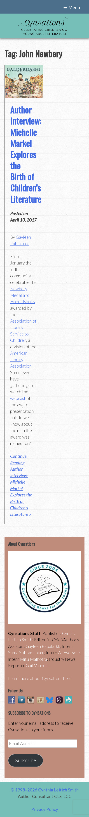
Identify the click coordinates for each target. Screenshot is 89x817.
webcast (18, 398)
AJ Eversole (69, 652)
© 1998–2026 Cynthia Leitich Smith (45, 789)
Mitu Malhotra (33, 659)
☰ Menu (71, 7)
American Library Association (21, 359)
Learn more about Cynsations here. (40, 678)
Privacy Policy (44, 809)
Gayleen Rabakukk (43, 646)
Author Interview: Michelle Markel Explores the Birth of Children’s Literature (25, 154)
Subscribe (25, 760)
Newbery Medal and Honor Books (22, 295)
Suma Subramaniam (26, 652)
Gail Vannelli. (38, 665)
